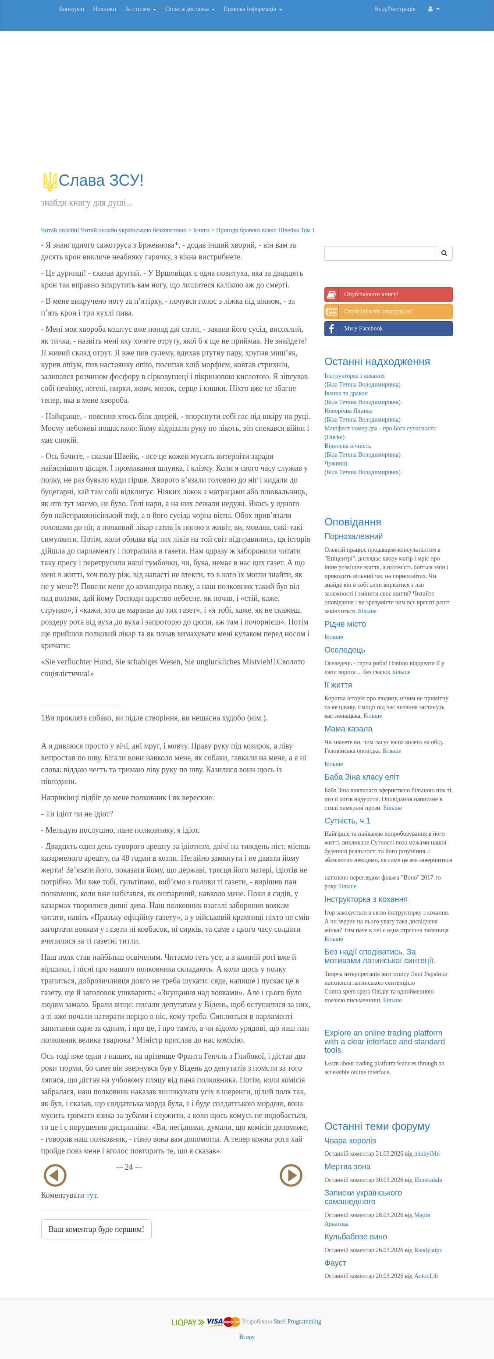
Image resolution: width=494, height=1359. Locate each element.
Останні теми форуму (377, 1126)
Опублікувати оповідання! (368, 312)
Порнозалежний (353, 536)
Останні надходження (377, 361)
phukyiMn (427, 1153)
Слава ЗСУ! (92, 180)
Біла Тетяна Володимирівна (362, 384)
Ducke (335, 437)
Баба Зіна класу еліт (361, 777)
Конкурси (71, 9)
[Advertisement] (247, 105)
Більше (367, 611)
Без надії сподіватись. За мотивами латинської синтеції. (379, 956)
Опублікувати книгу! (361, 294)
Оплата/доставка (190, 9)
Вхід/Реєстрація (395, 9)
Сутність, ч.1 (347, 820)
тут (91, 1195)
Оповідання (352, 522)
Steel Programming (297, 1322)
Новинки (104, 9)
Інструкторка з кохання (354, 376)
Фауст (335, 1263)
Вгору (247, 1337)
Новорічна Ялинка (348, 411)
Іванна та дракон (346, 393)
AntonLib (426, 1276)
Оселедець (344, 650)
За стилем (140, 9)
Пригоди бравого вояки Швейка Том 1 (265, 230)
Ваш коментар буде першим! (97, 1229)
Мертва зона (347, 1166)
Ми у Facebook (354, 329)
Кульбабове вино (355, 1236)
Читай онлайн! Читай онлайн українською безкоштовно (114, 230)
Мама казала (348, 728)
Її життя (338, 685)
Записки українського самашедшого (363, 1197)
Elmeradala (428, 1180)
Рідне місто (345, 624)
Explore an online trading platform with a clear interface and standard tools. (384, 1042)
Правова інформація (253, 9)
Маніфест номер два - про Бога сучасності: (380, 428)
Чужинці (335, 463)
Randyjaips (428, 1250)
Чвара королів (350, 1140)
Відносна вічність (347, 446)
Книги (201, 230)
